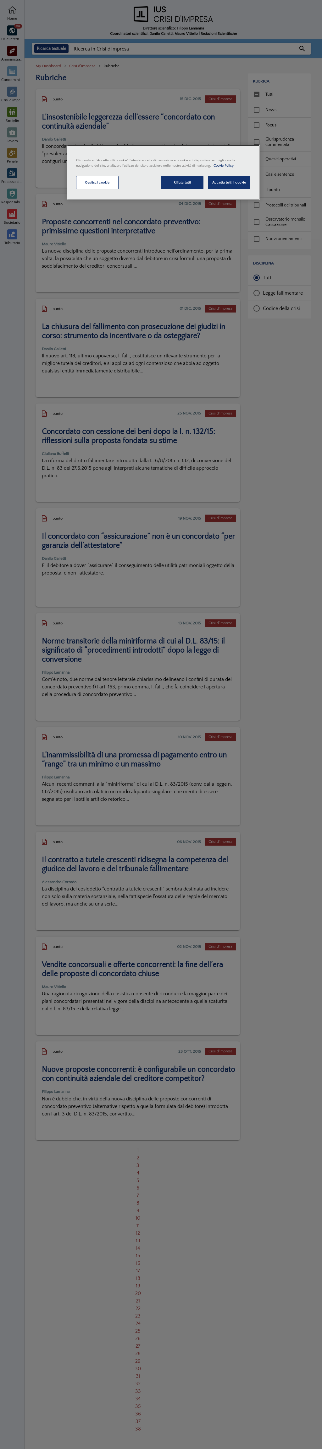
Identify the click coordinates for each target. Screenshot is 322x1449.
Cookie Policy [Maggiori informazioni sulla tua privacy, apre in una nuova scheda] (224, 165)
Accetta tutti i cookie (229, 182)
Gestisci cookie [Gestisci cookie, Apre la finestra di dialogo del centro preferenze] (97, 182)
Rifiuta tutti (182, 182)
